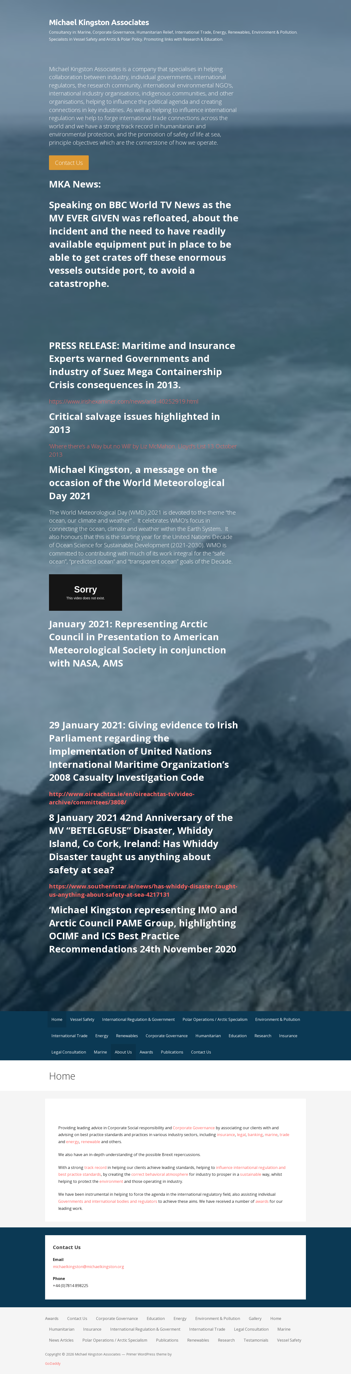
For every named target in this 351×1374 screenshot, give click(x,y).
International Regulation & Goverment (145, 1329)
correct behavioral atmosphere (159, 1174)
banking (255, 1134)
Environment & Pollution (277, 1019)
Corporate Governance (167, 1035)
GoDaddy (52, 1363)
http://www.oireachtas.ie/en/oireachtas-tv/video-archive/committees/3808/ (122, 798)
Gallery (255, 1318)
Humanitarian (208, 1035)
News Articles (61, 1340)
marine (271, 1134)
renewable (90, 1141)
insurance (226, 1134)
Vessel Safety (82, 1019)
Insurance (288, 1035)
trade (284, 1134)
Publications (172, 1052)
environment (110, 1181)
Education (238, 1035)
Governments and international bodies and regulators (107, 1201)
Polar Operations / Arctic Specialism (215, 1019)
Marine (100, 1052)
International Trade (69, 1035)
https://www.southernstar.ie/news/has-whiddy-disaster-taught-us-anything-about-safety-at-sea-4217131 (143, 890)
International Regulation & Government (138, 1019)
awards (262, 1201)
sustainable (250, 1174)
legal (241, 1134)
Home (56, 1019)
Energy (101, 1035)
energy (72, 1141)
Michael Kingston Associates (99, 22)
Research (262, 1035)
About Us (123, 1052)
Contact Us (69, 163)
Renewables (127, 1035)
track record (95, 1167)
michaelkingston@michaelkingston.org (88, 1266)
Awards (146, 1052)
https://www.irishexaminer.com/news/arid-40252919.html (123, 401)
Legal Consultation (68, 1052)
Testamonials (256, 1340)
